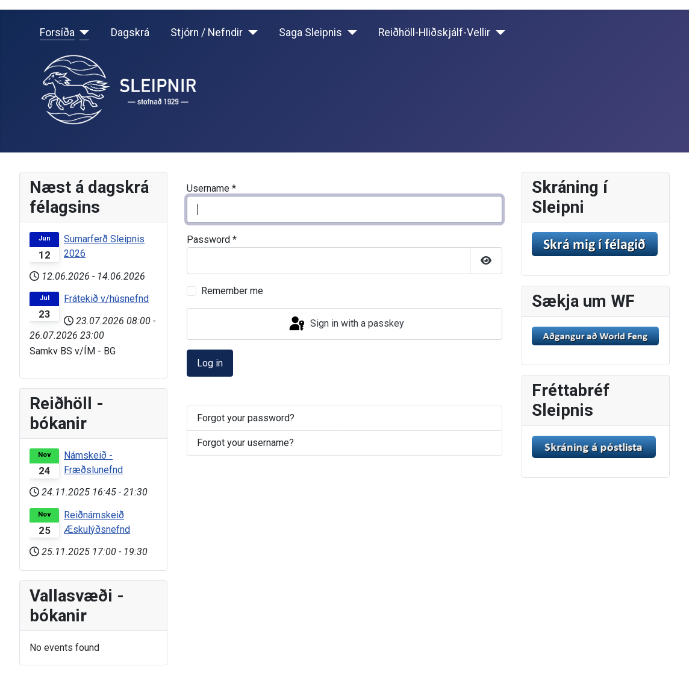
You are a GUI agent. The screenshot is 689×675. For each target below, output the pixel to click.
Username (211, 188)
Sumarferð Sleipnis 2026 (104, 246)
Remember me (232, 291)
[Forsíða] (82, 32)
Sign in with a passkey (345, 324)
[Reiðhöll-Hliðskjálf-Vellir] (497, 32)
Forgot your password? (246, 418)
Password (212, 239)
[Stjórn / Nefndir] (250, 32)
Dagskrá (130, 33)
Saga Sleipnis (310, 33)
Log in (210, 363)
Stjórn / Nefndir (206, 33)
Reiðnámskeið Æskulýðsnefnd (97, 522)
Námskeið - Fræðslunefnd (93, 463)
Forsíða (57, 33)
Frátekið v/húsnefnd (106, 298)
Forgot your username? (245, 442)
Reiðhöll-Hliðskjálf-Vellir (434, 33)
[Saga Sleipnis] (349, 32)
